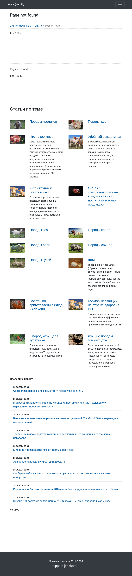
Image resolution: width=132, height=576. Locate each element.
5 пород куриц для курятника (44, 338)
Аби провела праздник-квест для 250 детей (39, 461)
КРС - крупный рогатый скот (41, 190)
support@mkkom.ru (66, 566)
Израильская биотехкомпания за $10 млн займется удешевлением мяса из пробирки (65, 489)
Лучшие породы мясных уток (100, 338)
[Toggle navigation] (120, 4)
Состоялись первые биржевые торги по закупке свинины (48, 390)
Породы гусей (40, 260)
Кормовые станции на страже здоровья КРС (103, 305)
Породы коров (99, 230)
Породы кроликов (43, 121)
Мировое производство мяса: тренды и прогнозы (43, 449)
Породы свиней (100, 245)
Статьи (38, 25)
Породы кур (97, 121)
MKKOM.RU (16, 4)
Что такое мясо (41, 136)
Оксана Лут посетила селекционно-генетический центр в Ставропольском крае (62, 501)
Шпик (92, 260)
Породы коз (39, 230)
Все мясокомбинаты (20, 25)
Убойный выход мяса (104, 136)
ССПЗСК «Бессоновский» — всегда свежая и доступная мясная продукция (103, 196)
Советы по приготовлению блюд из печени (46, 305)
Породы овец (40, 245)
